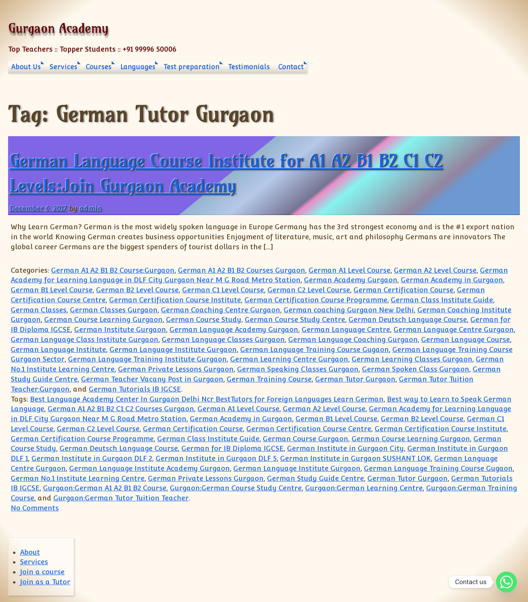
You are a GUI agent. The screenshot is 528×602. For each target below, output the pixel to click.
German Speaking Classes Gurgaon (298, 369)
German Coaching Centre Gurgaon (220, 310)
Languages (137, 67)
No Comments (35, 508)
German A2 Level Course (435, 270)
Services (63, 67)
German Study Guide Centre (315, 478)
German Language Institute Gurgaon (173, 349)
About (30, 552)
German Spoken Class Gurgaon (415, 369)
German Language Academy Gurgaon (233, 329)
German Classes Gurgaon (114, 310)
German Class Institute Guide (442, 300)
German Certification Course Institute (175, 300)
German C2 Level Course (308, 290)
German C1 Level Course (223, 290)
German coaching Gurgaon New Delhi (349, 310)
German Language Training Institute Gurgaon (147, 359)
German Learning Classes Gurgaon (412, 359)
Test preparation (191, 67)
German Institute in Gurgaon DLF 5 (216, 458)
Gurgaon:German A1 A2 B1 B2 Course (104, 488)
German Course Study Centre (295, 319)
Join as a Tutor (45, 582)
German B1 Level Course (52, 290)
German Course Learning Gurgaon (103, 319)
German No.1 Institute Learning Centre (77, 478)
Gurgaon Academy (58, 28)
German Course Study (203, 319)
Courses (98, 67)
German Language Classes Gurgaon (223, 339)
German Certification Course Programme (315, 300)
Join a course (42, 572)
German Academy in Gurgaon (452, 280)
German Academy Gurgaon (350, 280)
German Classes (38, 310)
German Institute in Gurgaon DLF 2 (92, 458)
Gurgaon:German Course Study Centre (236, 488)
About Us (26, 67)
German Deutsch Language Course (408, 319)
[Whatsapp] (506, 582)
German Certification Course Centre (308, 429)
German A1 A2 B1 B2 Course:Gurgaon (112, 270)
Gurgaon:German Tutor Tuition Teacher (121, 498)
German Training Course (269, 379)
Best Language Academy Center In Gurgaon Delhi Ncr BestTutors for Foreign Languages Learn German (207, 399)
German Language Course (465, 339)
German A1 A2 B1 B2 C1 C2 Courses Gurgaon (121, 409)
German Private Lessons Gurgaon (176, 369)
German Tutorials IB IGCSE (135, 389)
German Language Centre (346, 329)
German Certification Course (403, 290)
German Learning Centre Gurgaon (289, 359)
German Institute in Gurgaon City (345, 448)
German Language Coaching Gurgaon (353, 339)
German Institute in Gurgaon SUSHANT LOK (355, 458)
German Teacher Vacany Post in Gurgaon (152, 379)
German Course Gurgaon (305, 439)
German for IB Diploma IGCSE (232, 448)
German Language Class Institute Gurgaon (84, 339)
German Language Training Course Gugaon (314, 349)
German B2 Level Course (137, 290)
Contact (291, 67)
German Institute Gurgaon (120, 329)
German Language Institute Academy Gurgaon (149, 468)
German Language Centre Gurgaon (454, 329)
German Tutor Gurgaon (355, 379)
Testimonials (249, 67)
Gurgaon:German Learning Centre (364, 488)
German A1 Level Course (349, 270)
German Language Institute (58, 349)
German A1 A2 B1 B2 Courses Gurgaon (241, 270)
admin (90, 208)
